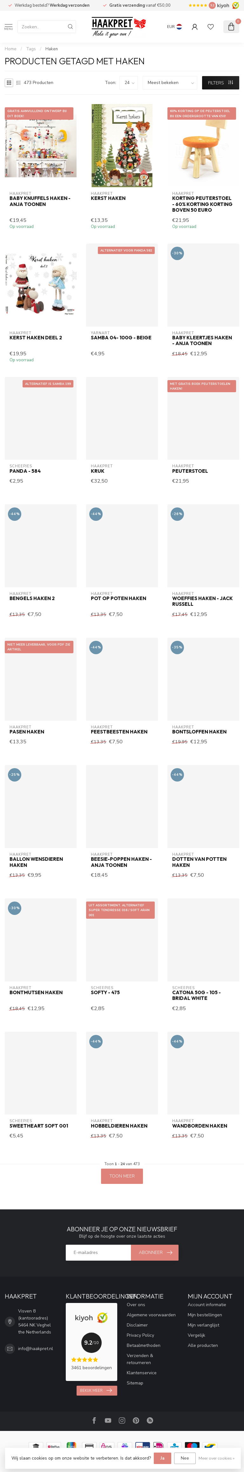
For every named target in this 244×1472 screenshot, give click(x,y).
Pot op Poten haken (118, 598)
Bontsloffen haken (199, 732)
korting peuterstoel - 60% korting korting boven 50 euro (202, 204)
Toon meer (122, 1176)
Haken (51, 49)
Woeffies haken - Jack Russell (202, 601)
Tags (31, 49)
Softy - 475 (105, 992)
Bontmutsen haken (36, 992)
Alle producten (203, 1345)
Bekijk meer (96, 1390)
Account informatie (207, 1305)
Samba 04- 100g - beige (121, 338)
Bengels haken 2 (32, 598)
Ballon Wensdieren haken (36, 862)
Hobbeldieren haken (119, 1126)
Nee (185, 1458)
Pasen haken (27, 732)
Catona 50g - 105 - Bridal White (196, 995)
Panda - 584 (25, 471)
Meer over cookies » (216, 1458)
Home (11, 49)
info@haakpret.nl (35, 1349)
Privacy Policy (140, 1335)
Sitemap (135, 1383)
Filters (220, 83)
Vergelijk (196, 1335)
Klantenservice (142, 1373)
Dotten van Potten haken (199, 862)
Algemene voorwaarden (151, 1315)
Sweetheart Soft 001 (39, 1126)
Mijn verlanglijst (203, 1325)
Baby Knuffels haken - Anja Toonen (40, 201)
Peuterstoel (190, 471)
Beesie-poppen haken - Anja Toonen (121, 862)
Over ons (136, 1305)
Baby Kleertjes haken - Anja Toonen (202, 340)
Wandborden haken (199, 1126)
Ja (162, 1458)
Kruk (98, 471)
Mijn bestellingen (205, 1315)
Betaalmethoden (143, 1345)
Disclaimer (137, 1325)
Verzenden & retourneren (140, 1359)
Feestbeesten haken (119, 732)
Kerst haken (108, 198)
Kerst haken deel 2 (36, 338)
